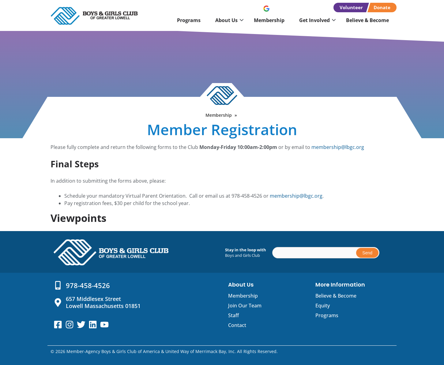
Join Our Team (245, 305)
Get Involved (314, 20)
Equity (322, 305)
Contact (237, 325)
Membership (269, 20)
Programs (189, 20)
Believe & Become (367, 20)
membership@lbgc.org (337, 147)
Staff (233, 315)
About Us (226, 20)
